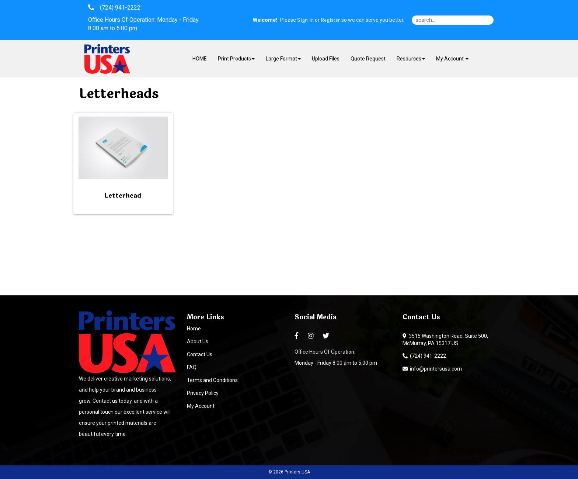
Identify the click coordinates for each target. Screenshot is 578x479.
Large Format (283, 59)
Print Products (236, 59)
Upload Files (326, 59)
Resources (411, 59)
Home (194, 329)
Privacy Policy (203, 393)
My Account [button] (452, 59)
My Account (201, 406)
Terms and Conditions (212, 380)
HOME (199, 59)
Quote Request (368, 59)
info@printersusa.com (432, 369)
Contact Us (199, 354)
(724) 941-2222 (424, 356)
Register (330, 20)
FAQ (191, 367)
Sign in (305, 20)
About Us (197, 341)
